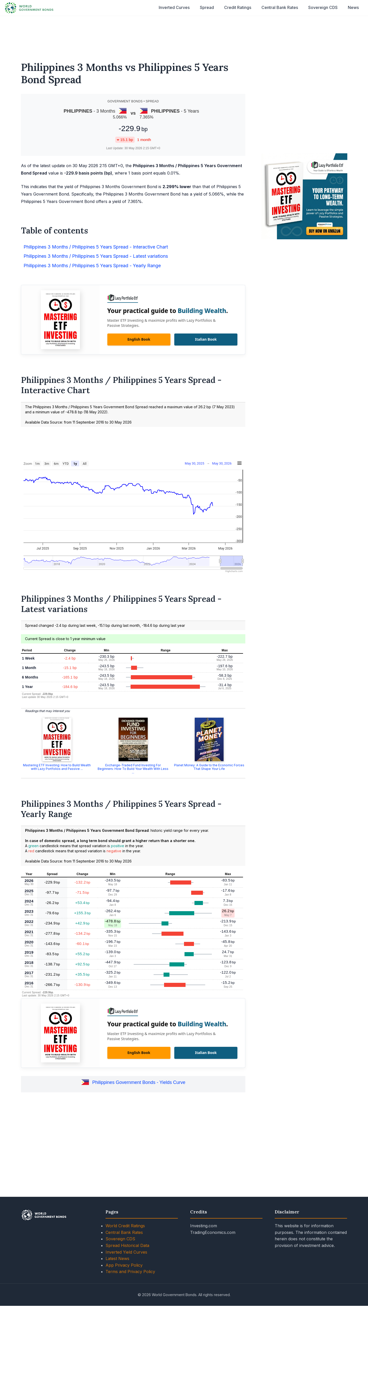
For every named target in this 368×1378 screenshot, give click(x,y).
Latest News (117, 1258)
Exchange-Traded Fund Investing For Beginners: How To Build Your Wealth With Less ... (133, 768)
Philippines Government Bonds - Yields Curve (138, 1082)
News (353, 7)
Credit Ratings (237, 7)
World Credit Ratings (125, 1225)
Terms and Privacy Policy (130, 1271)
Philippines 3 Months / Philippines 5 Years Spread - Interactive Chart (96, 247)
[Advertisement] (184, 35)
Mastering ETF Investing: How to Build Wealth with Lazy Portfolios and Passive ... (57, 767)
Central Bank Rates (279, 7)
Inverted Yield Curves (126, 1252)
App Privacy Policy (124, 1265)
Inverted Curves (174, 7)
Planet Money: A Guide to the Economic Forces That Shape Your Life (209, 767)
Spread (207, 7)
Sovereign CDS (323, 7)
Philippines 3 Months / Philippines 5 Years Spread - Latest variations (96, 256)
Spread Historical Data (127, 1245)
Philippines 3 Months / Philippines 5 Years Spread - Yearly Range (92, 265)
